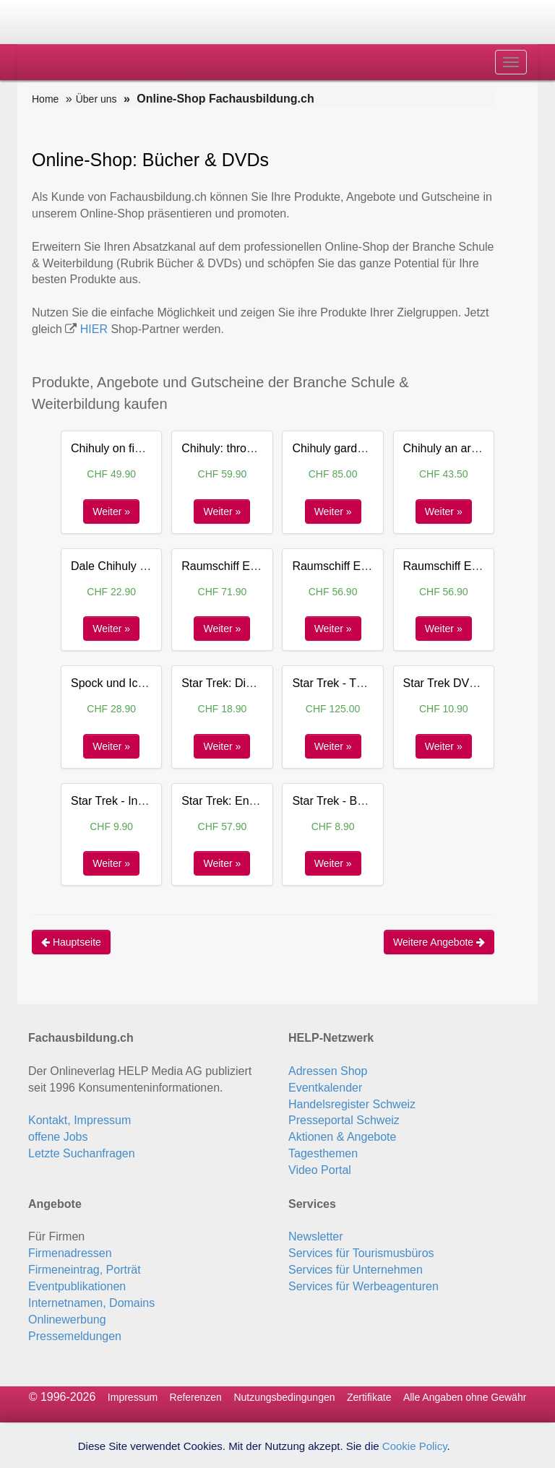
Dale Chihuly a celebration (138, 566)
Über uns (96, 99)
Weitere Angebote (439, 942)
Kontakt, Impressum (79, 1120)
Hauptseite (71, 942)
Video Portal (319, 1170)
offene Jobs (57, 1137)
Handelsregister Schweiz (352, 1104)
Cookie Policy (414, 1446)
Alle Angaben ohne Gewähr (464, 1397)
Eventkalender (325, 1087)
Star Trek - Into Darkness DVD (149, 801)
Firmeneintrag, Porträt (84, 1270)
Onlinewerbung (67, 1319)
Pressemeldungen (74, 1336)
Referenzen (196, 1397)
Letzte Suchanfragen (81, 1153)
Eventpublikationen (77, 1286)
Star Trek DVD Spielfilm (464, 683)
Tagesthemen (323, 1153)
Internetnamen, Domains (91, 1303)
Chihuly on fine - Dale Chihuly (147, 448)
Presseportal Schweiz (344, 1120)
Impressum (133, 1397)
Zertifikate (369, 1397)
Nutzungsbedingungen (284, 1397)
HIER (94, 329)
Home (45, 99)
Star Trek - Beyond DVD (354, 801)
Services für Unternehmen (355, 1270)
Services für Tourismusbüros (361, 1253)
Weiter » (111, 511)
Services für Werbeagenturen (363, 1286)
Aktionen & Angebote (342, 1137)
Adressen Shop (327, 1071)
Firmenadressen (70, 1253)
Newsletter (315, 1236)
